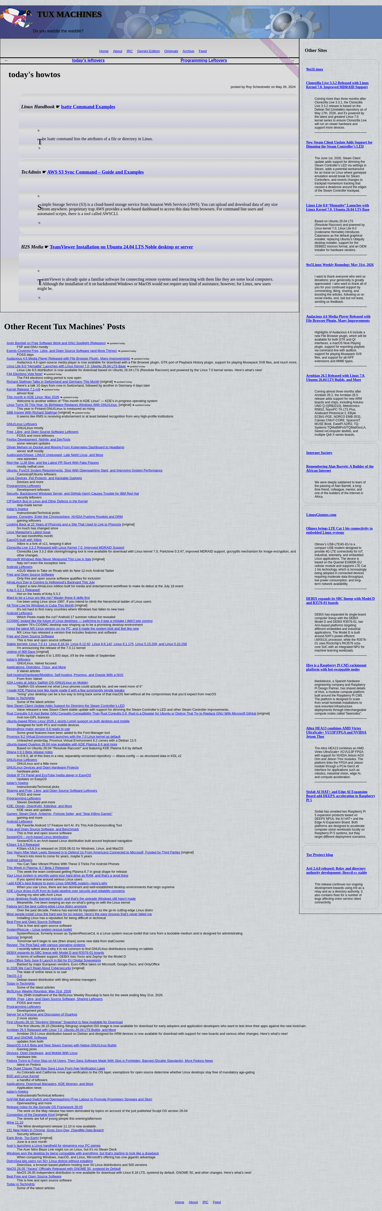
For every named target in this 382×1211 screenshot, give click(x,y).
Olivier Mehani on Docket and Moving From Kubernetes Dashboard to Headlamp (65, 447)
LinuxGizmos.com (321, 515)
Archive (188, 51)
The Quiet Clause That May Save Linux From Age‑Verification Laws (56, 1068)
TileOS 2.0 (14, 976)
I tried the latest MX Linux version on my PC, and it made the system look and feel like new (73, 628)
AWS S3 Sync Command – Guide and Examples (95, 172)
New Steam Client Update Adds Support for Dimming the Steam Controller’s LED (339, 144)
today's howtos (17, 509)
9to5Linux (314, 69)
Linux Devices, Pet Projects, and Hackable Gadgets (44, 478)
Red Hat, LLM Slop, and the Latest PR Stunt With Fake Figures (53, 463)
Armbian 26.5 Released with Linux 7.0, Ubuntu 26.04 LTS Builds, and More (335, 378)
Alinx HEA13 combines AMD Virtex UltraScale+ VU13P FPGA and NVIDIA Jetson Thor (336, 732)
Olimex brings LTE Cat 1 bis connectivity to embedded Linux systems (339, 531)
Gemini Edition (148, 51)
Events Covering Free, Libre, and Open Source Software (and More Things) (62, 351)
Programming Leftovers (204, 60)
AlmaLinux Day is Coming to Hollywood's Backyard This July (51, 582)
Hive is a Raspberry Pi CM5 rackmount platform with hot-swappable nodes (336, 667)
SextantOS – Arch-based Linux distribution (37, 837)
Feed (203, 51)
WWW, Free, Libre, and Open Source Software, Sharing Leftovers (55, 999)
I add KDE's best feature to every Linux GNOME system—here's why (57, 883)
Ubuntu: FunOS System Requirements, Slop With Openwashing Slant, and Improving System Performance (85, 470)
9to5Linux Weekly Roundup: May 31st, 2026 (340, 265)
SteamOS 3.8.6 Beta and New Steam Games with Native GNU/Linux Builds (62, 1045)
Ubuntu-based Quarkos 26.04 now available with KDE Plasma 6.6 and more (62, 744)
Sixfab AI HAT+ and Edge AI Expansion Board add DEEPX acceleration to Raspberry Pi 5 (340, 796)
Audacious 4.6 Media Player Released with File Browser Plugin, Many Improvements (338, 319)
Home (104, 51)
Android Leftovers (19, 567)
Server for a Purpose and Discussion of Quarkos (42, 1014)
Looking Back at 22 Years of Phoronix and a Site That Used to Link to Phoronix (64, 524)
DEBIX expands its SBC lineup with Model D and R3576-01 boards (55, 953)
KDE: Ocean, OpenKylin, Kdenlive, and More (39, 806)
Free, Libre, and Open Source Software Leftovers (43, 432)
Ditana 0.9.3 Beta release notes (30, 752)
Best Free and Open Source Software (34, 922)
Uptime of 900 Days (21, 652)
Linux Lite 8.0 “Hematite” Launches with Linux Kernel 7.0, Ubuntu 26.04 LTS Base (337, 207)
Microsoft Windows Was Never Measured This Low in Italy (49, 559)
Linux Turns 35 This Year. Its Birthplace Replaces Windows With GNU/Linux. (62, 405)
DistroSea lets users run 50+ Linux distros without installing (50, 1161)
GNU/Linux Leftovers (22, 424)
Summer (13, 937)
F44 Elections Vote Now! (24, 374)
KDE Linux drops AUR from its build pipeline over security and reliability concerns (66, 891)
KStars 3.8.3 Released (23, 845)
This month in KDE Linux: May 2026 (33, 397)
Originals (171, 51)
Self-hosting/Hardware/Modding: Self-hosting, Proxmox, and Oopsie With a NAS (65, 675)
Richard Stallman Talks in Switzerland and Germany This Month (53, 382)
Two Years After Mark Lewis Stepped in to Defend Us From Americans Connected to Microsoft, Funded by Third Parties (93, 852)
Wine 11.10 (15, 1122)
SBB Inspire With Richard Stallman (32, 412)
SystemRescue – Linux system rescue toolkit (39, 929)
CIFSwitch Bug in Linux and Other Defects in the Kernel (47, 501)
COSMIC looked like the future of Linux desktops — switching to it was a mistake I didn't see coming (80, 621)
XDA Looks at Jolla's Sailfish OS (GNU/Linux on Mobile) (47, 682)
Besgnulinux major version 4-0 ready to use (38, 729)
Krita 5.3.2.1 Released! (23, 590)
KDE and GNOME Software (27, 1037)
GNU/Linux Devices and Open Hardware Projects (43, 767)
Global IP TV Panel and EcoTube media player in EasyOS (49, 775)
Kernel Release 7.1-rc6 (23, 389)
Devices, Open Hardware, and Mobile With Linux (42, 1053)
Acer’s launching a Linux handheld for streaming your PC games (54, 1145)
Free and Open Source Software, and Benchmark (43, 829)
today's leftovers (88, 60)
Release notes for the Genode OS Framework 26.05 (45, 1107)
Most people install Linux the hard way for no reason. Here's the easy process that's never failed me (79, 914)
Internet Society (319, 453)
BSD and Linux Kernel (23, 1076)
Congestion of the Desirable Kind (31, 1115)
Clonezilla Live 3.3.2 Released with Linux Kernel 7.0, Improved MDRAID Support (337, 85)
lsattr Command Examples (88, 106)
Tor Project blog (319, 855)
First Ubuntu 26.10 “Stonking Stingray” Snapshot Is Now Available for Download (65, 1022)
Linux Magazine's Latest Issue (29, 532)
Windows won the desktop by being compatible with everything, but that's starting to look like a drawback (83, 1153)
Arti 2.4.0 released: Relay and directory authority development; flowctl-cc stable (336, 871)
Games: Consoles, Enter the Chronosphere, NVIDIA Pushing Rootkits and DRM (65, 517)
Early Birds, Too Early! (23, 1138)
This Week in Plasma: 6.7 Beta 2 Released (38, 868)
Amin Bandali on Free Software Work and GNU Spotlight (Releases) (56, 343)
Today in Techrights (21, 698)
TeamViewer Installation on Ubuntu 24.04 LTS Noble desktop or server (121, 247)
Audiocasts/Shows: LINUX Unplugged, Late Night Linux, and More (55, 455)
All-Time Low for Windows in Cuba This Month (40, 605)
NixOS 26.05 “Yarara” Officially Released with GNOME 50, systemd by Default (64, 1169)
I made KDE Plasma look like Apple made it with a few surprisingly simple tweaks (66, 690)
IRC (129, 51)
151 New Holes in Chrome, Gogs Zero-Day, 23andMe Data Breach (55, 1130)
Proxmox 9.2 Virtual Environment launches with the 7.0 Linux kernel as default (63, 736)
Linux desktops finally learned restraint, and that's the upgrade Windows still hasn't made (71, 899)
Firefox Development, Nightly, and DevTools (38, 439)
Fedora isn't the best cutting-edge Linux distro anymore (47, 906)
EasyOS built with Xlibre (24, 540)
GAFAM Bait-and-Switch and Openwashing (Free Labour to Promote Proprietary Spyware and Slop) (79, 1099)
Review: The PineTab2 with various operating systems (46, 945)
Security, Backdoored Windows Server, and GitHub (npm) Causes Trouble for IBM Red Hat (73, 493)
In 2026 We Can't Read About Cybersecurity (39, 968)
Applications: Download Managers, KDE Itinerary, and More (50, 1084)
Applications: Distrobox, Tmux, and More (36, 667)
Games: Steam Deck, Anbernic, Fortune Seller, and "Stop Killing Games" (60, 814)
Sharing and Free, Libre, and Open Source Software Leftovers (52, 791)
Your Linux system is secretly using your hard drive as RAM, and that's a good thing (67, 875)
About (117, 51)
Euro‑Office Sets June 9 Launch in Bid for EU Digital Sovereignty (54, 960)
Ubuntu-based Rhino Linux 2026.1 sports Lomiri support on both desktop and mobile (68, 721)
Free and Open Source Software (30, 574)
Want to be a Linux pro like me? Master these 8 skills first (48, 598)
